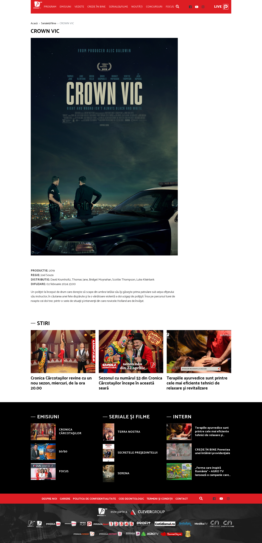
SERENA (123, 473)
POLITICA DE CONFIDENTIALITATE (94, 499)
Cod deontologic (131, 499)
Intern (182, 417)
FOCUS (64, 471)
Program (50, 7)
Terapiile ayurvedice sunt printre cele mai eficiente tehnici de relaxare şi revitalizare (197, 383)
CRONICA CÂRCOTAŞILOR (70, 431)
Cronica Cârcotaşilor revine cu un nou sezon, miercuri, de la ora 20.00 (61, 383)
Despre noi (49, 499)
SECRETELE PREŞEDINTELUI (138, 452)
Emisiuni (65, 7)
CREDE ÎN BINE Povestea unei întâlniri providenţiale (212, 451)
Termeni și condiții (160, 499)
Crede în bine (96, 7)
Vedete (79, 7)
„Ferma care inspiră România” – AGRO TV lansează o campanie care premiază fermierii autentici (212, 475)
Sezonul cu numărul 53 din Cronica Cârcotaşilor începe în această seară (130, 383)
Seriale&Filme (118, 7)
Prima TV (37, 6)
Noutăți (137, 7)
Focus (170, 7)
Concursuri (154, 7)
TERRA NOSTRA (129, 431)
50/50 (63, 451)
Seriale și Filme (129, 417)
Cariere (65, 499)
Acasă (34, 23)
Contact (181, 499)
